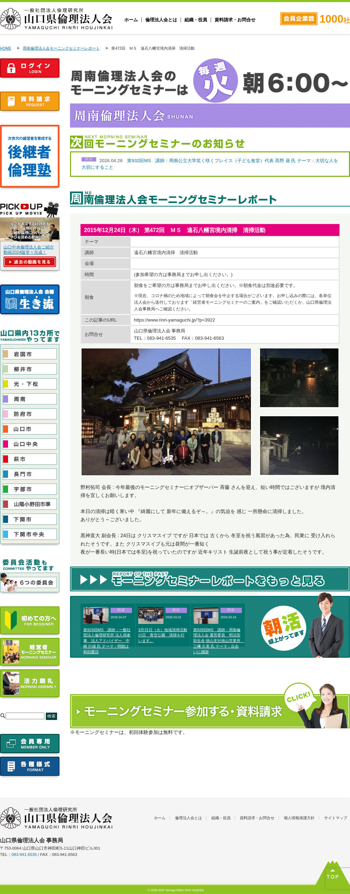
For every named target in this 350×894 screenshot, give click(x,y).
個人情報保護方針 (299, 818)
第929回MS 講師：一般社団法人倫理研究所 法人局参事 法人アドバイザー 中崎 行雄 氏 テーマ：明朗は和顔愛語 (107, 641)
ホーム (131, 19)
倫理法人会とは (161, 19)
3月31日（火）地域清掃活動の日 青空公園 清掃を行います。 (162, 635)
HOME (5, 48)
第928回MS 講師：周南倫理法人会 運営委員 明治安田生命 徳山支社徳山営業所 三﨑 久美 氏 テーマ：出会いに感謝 (218, 641)
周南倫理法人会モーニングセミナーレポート (61, 48)
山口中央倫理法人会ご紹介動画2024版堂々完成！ (29, 250)
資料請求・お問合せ (235, 19)
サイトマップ (335, 818)
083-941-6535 (24, 854)
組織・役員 (195, 19)
